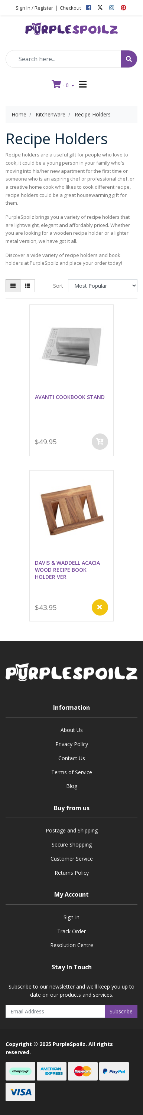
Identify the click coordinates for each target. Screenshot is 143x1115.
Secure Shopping (72, 844)
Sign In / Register (34, 7)
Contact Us (71, 758)
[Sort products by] (102, 285)
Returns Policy (72, 872)
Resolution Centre (71, 945)
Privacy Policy (71, 744)
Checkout (70, 7)
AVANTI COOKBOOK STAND (70, 396)
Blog (71, 785)
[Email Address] (55, 1011)
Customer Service (72, 858)
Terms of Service (71, 772)
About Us (72, 729)
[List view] (27, 285)
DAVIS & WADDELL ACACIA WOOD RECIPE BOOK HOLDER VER (67, 569)
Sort (58, 285)
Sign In (71, 917)
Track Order (71, 931)
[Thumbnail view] (13, 285)
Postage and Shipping (72, 830)
